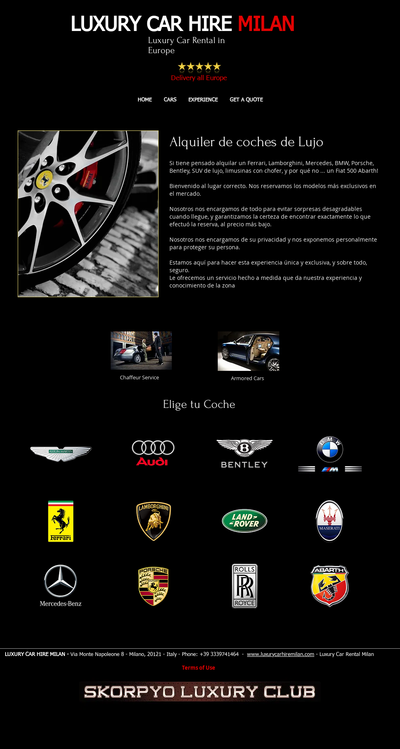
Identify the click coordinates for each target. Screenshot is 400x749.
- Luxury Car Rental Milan (344, 654)
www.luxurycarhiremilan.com (280, 654)
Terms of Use (198, 667)
